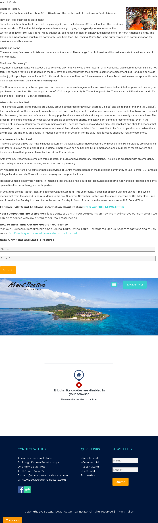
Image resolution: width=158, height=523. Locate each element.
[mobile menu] (114, 284)
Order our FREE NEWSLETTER (103, 207)
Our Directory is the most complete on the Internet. (43, 233)
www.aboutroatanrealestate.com (44, 479)
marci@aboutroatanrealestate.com (44, 475)
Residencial (90, 458)
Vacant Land (90, 466)
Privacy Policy (124, 511)
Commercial (90, 462)
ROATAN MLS (134, 284)
